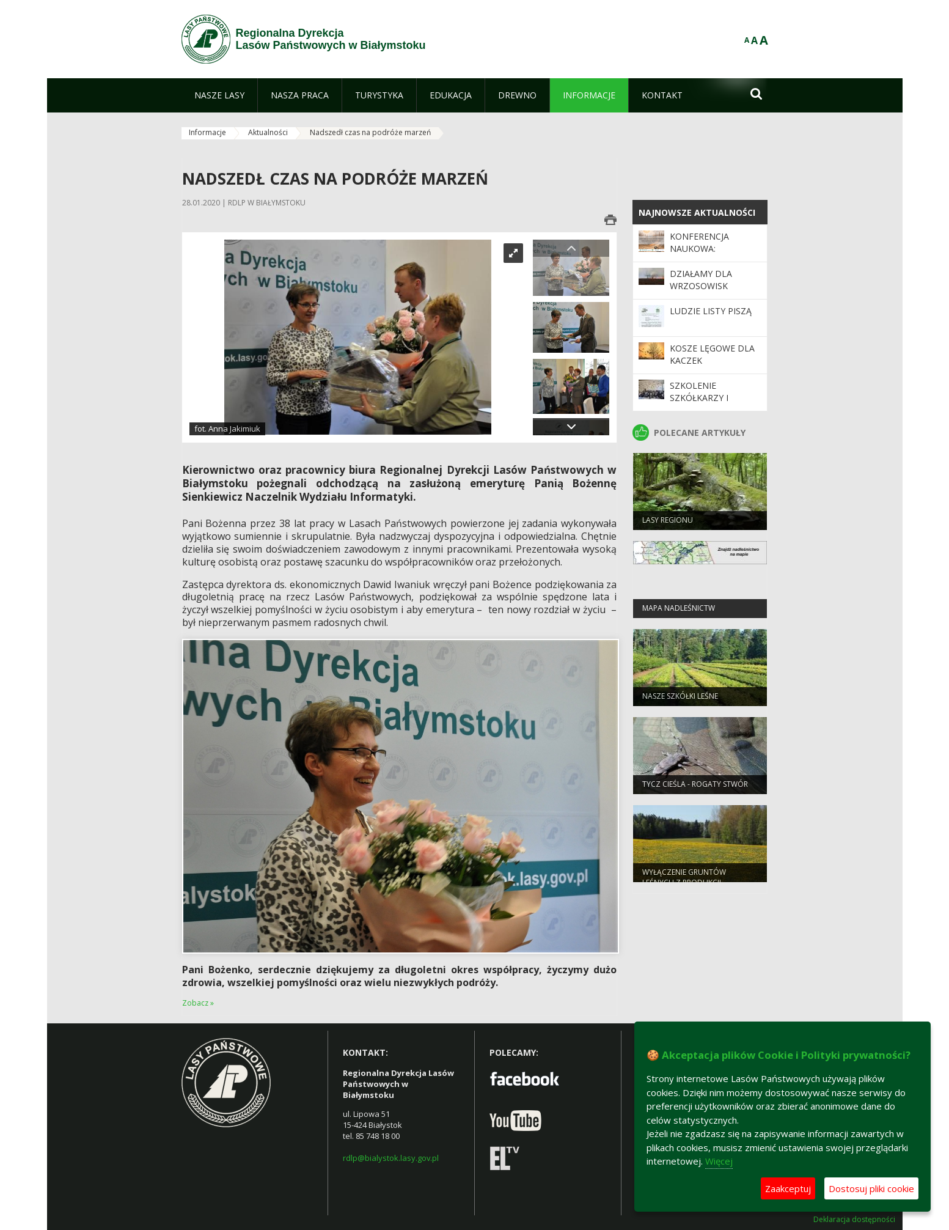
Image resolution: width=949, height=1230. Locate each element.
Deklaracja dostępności (854, 1219)
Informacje (207, 132)
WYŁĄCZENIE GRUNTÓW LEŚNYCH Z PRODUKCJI (684, 879)
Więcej (719, 1161)
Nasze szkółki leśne (680, 698)
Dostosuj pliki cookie (871, 1188)
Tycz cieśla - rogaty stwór (695, 786)
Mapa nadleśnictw (678, 610)
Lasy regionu (667, 522)
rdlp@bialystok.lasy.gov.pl (391, 1157)
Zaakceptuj (788, 1188)
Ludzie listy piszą (711, 311)
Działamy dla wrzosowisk (701, 280)
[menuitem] (219, 95)
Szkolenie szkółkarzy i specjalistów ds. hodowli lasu (708, 404)
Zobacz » (198, 1003)
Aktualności (268, 132)
